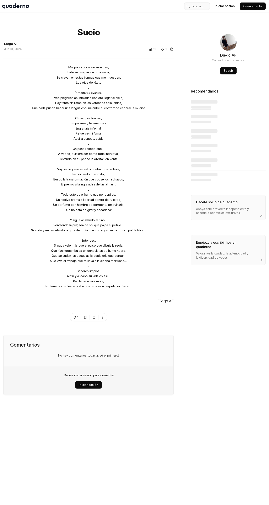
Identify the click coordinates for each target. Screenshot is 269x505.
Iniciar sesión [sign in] (225, 6)
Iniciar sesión (88, 384)
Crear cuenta (252, 6)
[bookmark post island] (85, 317)
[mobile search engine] (197, 6)
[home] (15, 6)
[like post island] (75, 317)
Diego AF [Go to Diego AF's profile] (166, 301)
